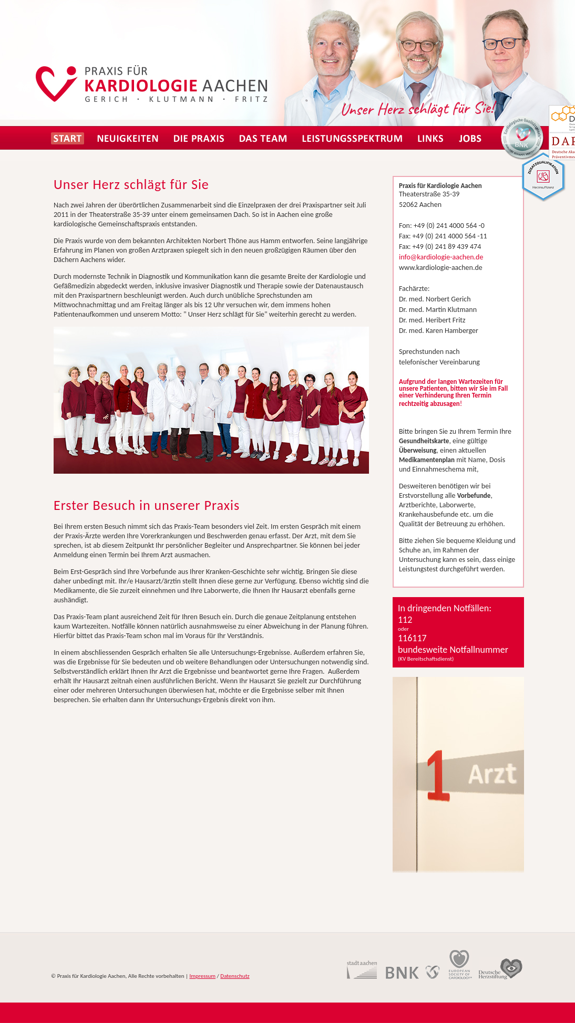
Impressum (202, 976)
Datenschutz (234, 976)
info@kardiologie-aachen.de (441, 257)
